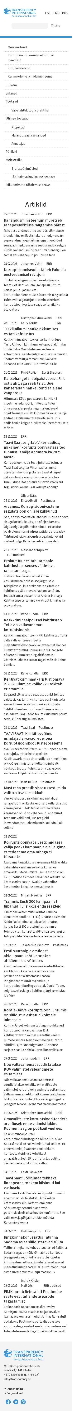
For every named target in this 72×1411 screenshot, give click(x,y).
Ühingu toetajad (17, 118)
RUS (65, 13)
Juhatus (11, 85)
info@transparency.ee (17, 1379)
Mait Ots (27, 1286)
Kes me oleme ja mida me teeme (30, 76)
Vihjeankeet (15, 1393)
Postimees (48, 501)
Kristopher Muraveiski (36, 318)
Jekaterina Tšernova (35, 945)
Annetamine (15, 1389)
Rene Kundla (30, 614)
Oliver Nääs (29, 496)
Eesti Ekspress (52, 373)
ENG (56, 13)
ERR (49, 214)
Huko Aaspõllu (31, 1231)
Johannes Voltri (32, 214)
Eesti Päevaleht (31, 1172)
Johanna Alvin (30, 1058)
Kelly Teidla (29, 323)
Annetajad (19, 144)
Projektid (18, 127)
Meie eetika (14, 160)
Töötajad (12, 101)
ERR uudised (16, 555)
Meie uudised (17, 47)
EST (48, 13)
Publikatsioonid (19, 68)
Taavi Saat (28, 728)
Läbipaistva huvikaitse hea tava (33, 177)
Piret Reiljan (29, 373)
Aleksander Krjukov (34, 550)
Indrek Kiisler (30, 1281)
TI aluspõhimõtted (25, 169)
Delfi (58, 318)
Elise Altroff (29, 501)
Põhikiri (11, 152)
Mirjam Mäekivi (31, 895)
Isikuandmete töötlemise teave (28, 185)
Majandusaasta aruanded (29, 135)
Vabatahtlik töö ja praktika (30, 110)
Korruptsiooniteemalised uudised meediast (31, 57)
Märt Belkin (29, 782)
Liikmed (11, 93)
